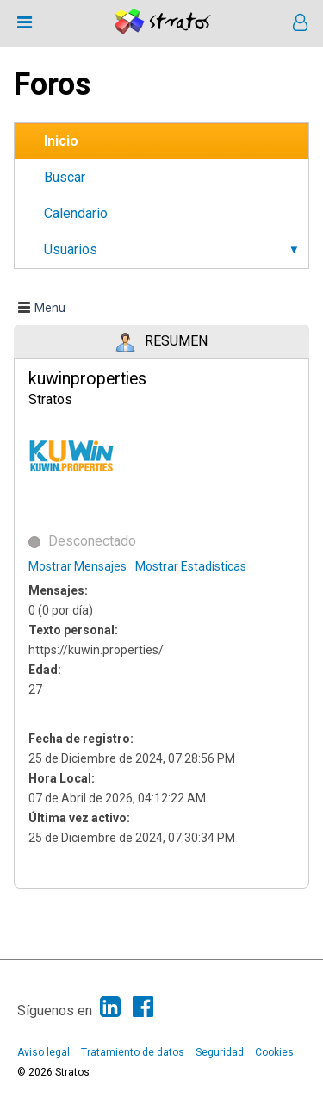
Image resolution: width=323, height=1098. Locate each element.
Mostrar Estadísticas (190, 566)
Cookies (274, 1052)
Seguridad (220, 1052)
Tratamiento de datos (132, 1052)
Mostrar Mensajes (77, 566)
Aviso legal (43, 1052)
